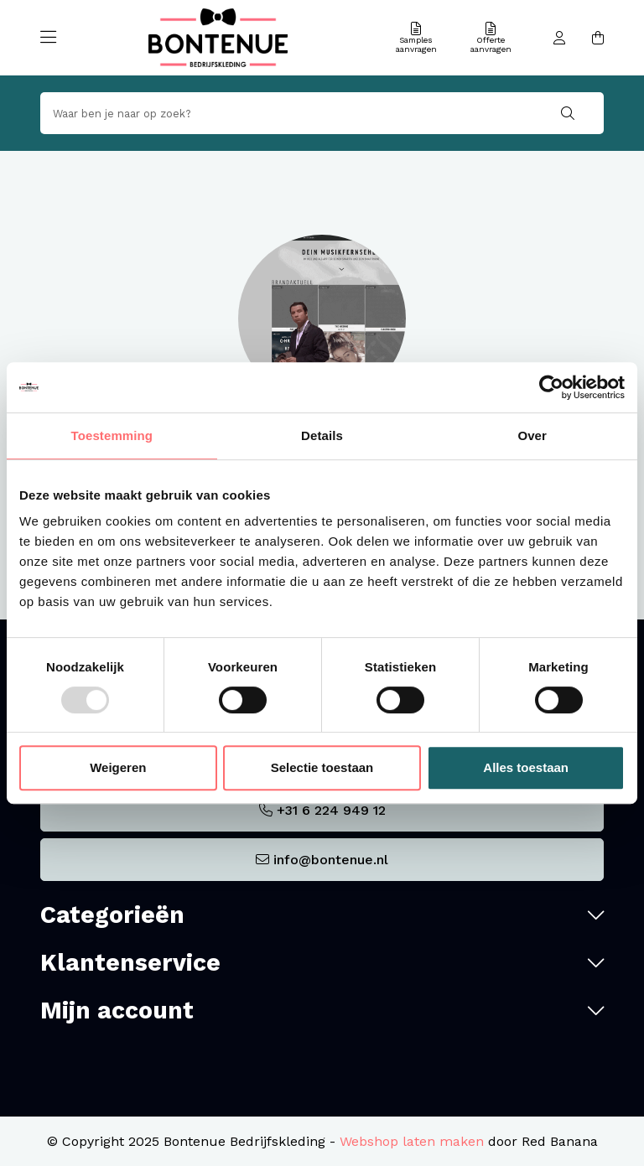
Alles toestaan (526, 767)
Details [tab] (322, 435)
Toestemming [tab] (112, 435)
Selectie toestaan (322, 767)
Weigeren (118, 767)
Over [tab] (532, 435)
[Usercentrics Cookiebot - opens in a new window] (551, 387)
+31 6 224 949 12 (331, 810)
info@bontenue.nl (330, 860)
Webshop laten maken (412, 1141)
